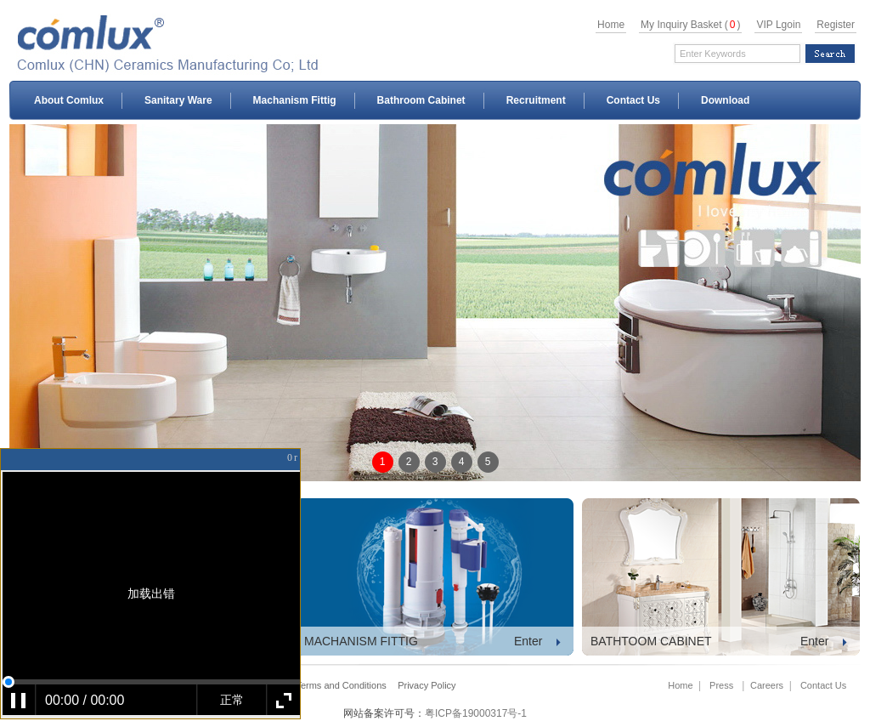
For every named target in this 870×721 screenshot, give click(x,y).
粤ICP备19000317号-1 (476, 713)
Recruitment (536, 100)
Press (721, 685)
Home (610, 25)
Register (835, 25)
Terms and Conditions (341, 685)
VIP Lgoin (778, 25)
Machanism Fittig (294, 100)
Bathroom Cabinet (421, 100)
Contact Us (633, 100)
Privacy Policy (426, 685)
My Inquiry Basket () (690, 25)
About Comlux (69, 100)
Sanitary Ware (178, 100)
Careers (766, 685)
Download (725, 100)
